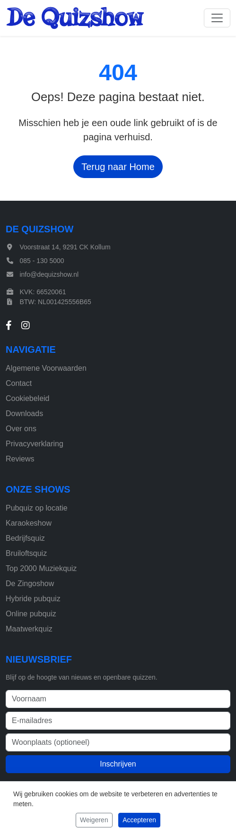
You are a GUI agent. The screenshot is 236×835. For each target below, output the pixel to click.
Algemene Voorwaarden (46, 368)
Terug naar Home (118, 167)
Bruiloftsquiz (26, 553)
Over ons (21, 429)
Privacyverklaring (34, 444)
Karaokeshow (29, 523)
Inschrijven (118, 764)
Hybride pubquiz (33, 599)
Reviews (20, 459)
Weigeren (94, 820)
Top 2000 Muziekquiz (41, 568)
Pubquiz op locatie (37, 508)
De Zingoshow (30, 583)
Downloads (24, 413)
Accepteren (139, 820)
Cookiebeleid (28, 398)
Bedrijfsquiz (25, 538)
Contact (19, 383)
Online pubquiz (31, 614)
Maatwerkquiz (29, 629)
